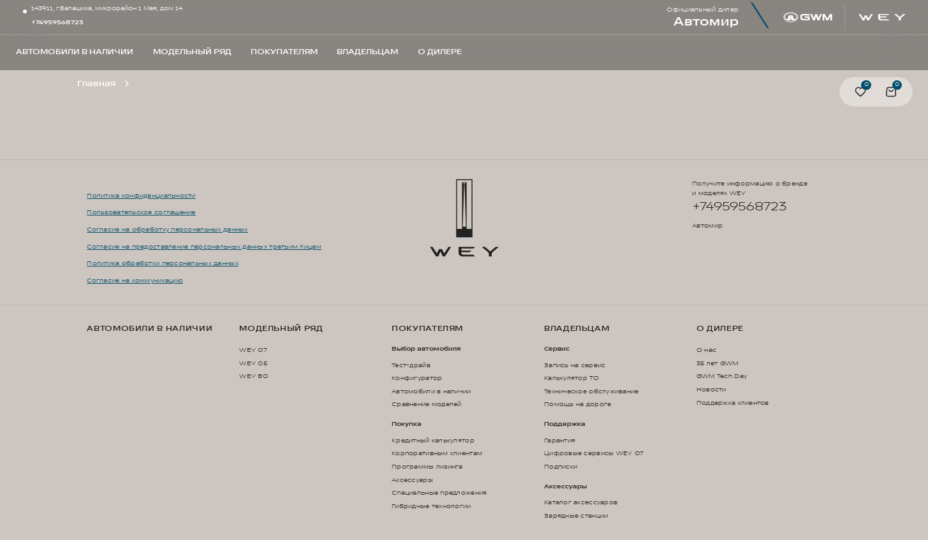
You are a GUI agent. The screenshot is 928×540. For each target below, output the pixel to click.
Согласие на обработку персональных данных (167, 229)
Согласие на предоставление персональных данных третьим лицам (204, 247)
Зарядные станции (576, 516)
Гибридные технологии (431, 506)
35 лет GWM (717, 363)
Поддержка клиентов (732, 403)
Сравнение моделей (427, 404)
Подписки (560, 467)
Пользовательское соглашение (141, 212)
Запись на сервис (574, 365)
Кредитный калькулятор (433, 440)
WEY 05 (253, 363)
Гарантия (559, 440)
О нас (706, 350)
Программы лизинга (427, 467)
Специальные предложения (439, 493)
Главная (96, 83)
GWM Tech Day (721, 376)
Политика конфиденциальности (141, 196)
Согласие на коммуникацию (135, 280)
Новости (711, 389)
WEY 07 (253, 350)
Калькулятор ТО (571, 378)
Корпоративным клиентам (437, 453)
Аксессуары (412, 480)
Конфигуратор (417, 378)
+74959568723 (57, 22)
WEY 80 (253, 376)
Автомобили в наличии (149, 329)
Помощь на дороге (577, 404)
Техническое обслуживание (591, 391)
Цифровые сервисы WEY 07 (594, 453)
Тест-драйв (411, 365)
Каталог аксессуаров (580, 502)
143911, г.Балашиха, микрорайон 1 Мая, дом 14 (106, 8)
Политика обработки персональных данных (162, 263)
